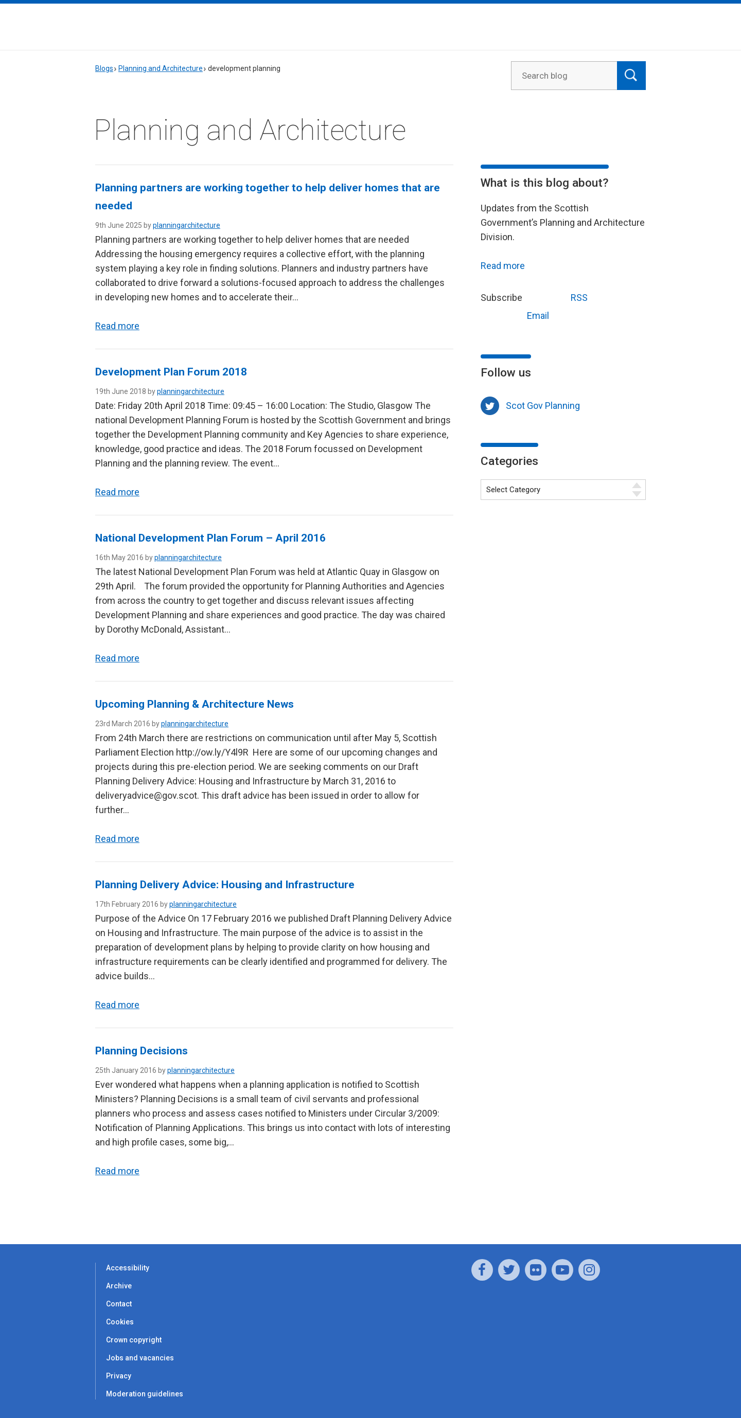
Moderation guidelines (144, 1394)
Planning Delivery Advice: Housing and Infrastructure (225, 884)
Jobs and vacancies (140, 1358)
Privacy (118, 1376)
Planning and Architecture (160, 68)
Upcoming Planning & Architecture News (194, 704)
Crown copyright (134, 1340)
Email (518, 315)
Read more (117, 325)
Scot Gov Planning (543, 405)
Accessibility (127, 1268)
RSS (560, 297)
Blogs (104, 68)
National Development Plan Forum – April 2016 (210, 538)
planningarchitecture (186, 225)
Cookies (120, 1322)
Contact (119, 1304)
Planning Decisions (141, 1051)
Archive (119, 1286)
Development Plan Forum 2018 (171, 372)
